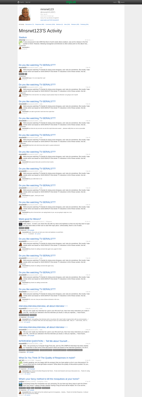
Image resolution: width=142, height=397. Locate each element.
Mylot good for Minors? (30, 219)
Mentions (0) (59, 24)
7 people (31, 390)
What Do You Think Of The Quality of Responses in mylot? (47, 358)
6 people (31, 230)
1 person (38, 233)
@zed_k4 (26, 360)
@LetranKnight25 (35, 221)
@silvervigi (28, 40)
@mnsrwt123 (30, 67)
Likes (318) (67, 24)
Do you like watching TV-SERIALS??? (37, 65)
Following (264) (84, 24)
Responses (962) (39, 24)
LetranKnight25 (24, 221)
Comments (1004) (50, 24)
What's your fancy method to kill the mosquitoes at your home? (49, 379)
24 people (32, 369)
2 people (31, 352)
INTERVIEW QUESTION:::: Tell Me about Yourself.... (44, 341)
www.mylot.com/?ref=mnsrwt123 (49, 20)
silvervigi (22, 40)
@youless (27, 381)
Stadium (23, 37)
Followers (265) (75, 24)
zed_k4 (21, 360)
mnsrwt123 (22, 67)
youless (21, 381)
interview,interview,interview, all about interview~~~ (43, 306)
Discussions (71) (29, 24)
